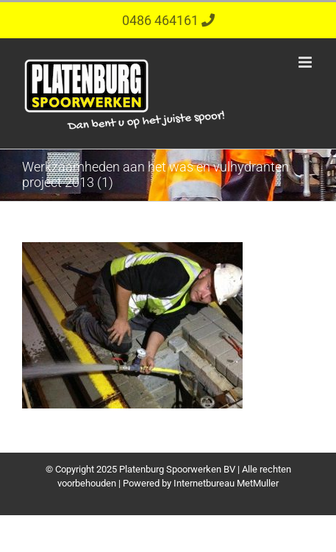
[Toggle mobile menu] (306, 62)
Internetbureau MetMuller (226, 483)
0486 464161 (161, 20)
